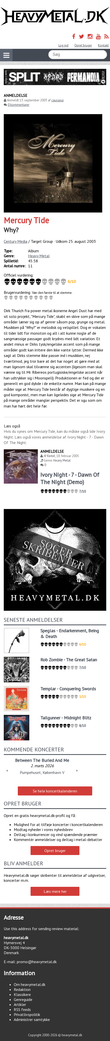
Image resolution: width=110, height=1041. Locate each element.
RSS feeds (22, 1009)
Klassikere (22, 994)
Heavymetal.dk (55, 16)
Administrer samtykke (32, 1019)
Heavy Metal (39, 255)
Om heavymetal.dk (29, 984)
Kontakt (103, 45)
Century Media (15, 241)
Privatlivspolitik (27, 1014)
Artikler (20, 1004)
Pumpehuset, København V (42, 772)
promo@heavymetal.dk (37, 961)
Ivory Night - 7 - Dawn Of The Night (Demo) (69, 478)
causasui (57, 100)
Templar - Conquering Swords (68, 689)
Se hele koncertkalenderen (55, 790)
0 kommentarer (18, 105)
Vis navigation (5, 52)
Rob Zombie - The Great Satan (68, 660)
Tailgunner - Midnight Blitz (65, 718)
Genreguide (23, 999)
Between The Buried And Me (42, 760)
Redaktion (22, 989)
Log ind (63, 45)
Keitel (51, 456)
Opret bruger (83, 45)
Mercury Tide (26, 220)
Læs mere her (55, 891)
